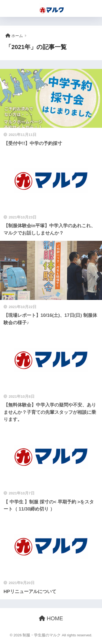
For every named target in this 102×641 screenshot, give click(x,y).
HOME (51, 618)
